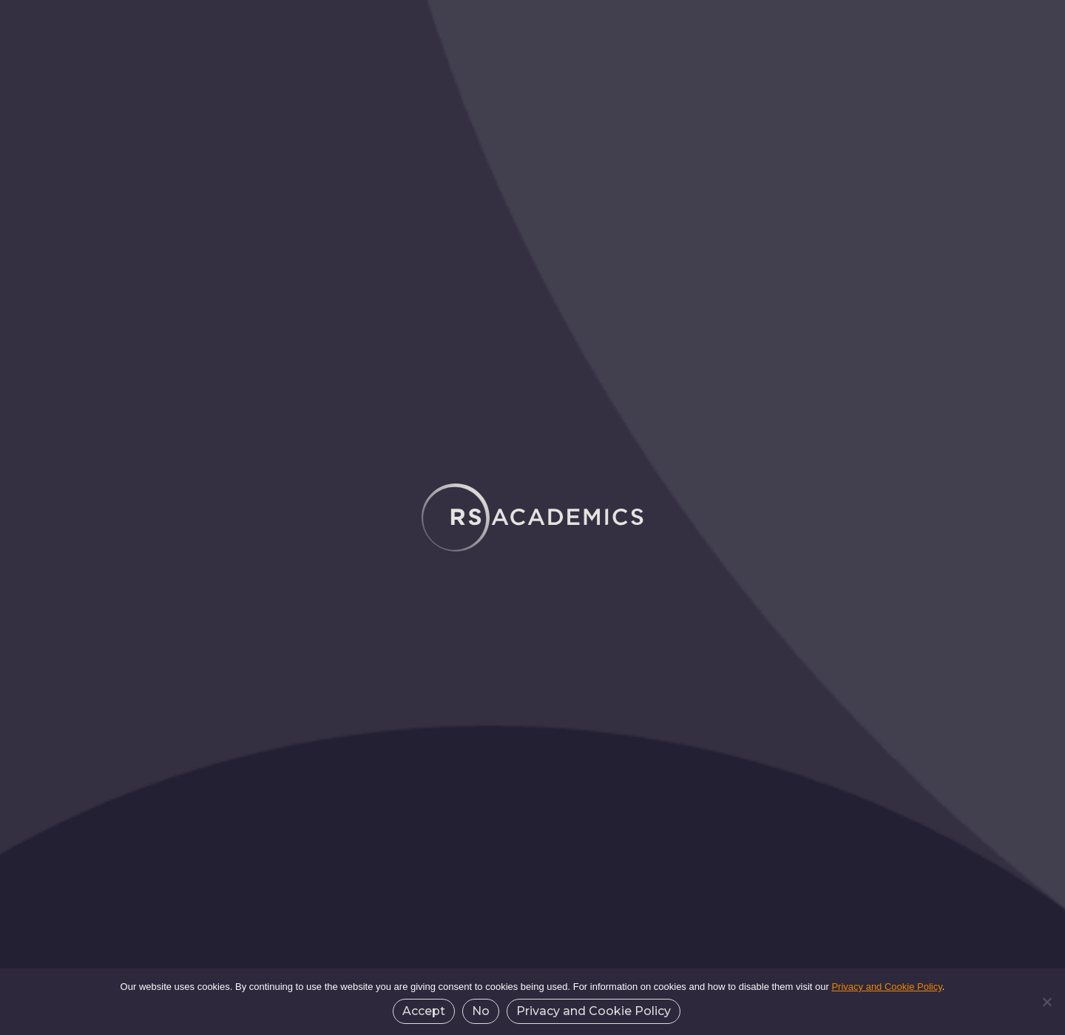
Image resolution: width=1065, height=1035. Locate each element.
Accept (423, 1011)
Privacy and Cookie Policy (886, 986)
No (481, 1011)
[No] (1046, 1001)
